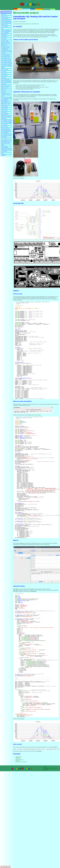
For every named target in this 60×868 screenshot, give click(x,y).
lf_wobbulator (4, 52)
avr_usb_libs (4, 137)
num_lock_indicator (6, 88)
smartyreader (4, 115)
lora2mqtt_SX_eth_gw (6, 55)
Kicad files (18, 829)
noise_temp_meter (5, 86)
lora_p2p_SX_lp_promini (6, 68)
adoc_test (3, 14)
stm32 (2, 157)
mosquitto (41, 31)
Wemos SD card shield (36, 434)
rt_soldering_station (6, 106)
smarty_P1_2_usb (5, 112)
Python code (18, 827)
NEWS (45, 836)
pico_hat (3, 97)
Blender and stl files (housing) (21, 830)
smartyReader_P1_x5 (6, 153)
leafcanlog (4, 148)
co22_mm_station (5, 139)
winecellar (4, 128)
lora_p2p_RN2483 (5, 59)
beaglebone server (18, 632)
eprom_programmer (5, 32)
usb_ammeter (4, 164)
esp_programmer (5, 34)
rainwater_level (5, 101)
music (32, 9)
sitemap (3, 168)
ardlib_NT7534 (4, 19)
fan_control (4, 39)
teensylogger (4, 159)
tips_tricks (4, 119)
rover (2, 104)
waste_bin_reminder (6, 126)
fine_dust (3, 41)
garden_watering (5, 46)
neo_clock (3, 77)
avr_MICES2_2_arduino (6, 130)
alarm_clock (4, 17)
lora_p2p (3, 57)
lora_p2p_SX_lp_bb (6, 63)
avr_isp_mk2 (4, 135)
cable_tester (4, 26)
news (2, 166)
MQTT (31, 29)
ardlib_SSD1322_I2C (6, 23)
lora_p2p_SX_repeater (6, 70)
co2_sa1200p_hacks (6, 141)
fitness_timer (4, 43)
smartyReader (4, 108)
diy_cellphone (4, 144)
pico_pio (3, 99)
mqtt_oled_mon (4, 75)
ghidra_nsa (4, 48)
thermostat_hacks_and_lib (6, 161)
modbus (3, 72)
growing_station (5, 50)
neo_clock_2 (4, 79)
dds (2, 30)
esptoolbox (4, 37)
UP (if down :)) (5, 866)
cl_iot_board (4, 28)
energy (19, 9)
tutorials (53, 9)
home (15, 9)
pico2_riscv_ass (5, 92)
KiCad (53, 81)
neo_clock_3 (4, 81)
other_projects (38, 9)
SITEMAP (46, 838)
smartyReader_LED (5, 150)
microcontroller (26, 9)
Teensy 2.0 (29, 36)
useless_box (4, 121)
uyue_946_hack (4, 124)
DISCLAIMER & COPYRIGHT (51, 837)
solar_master (4, 117)
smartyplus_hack (5, 155)
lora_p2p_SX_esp (5, 61)
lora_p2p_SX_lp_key (6, 66)
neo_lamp (3, 83)
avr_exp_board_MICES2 (6, 132)
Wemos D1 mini (45, 30)
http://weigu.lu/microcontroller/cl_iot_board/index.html (28, 23)
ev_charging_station (6, 146)
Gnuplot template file (19, 828)
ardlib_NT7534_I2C (6, 21)
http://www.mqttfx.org (45, 588)
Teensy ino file (18, 825)
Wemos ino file (18, 826)
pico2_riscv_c (4, 95)
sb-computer (46, 9)
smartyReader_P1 (5, 110)
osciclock (3, 90)
